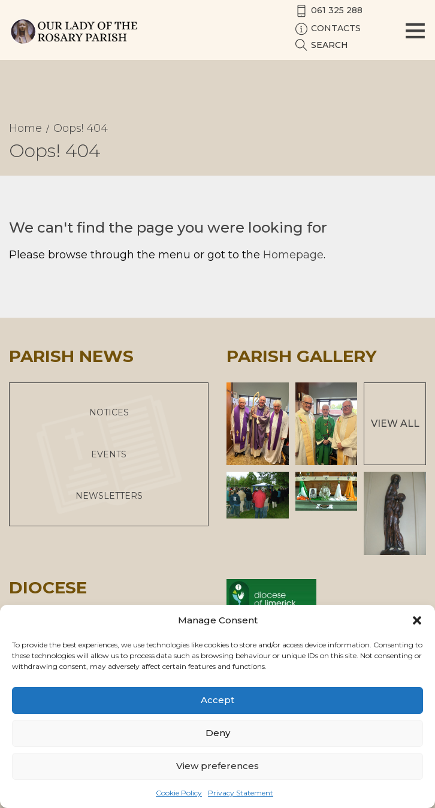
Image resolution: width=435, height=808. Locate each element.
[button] (417, 620)
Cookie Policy (179, 792)
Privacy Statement (240, 792)
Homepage (293, 254)
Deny (218, 732)
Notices (109, 412)
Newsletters (109, 495)
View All (395, 423)
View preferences (217, 765)
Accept (217, 700)
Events (108, 454)
